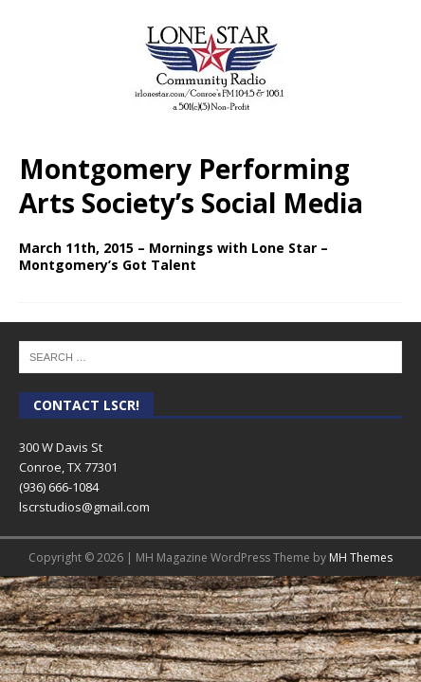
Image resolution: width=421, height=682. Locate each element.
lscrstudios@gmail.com (84, 506)
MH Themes (361, 557)
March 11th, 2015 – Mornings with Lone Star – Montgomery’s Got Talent (173, 256)
